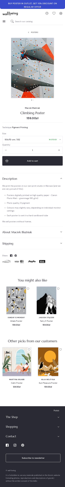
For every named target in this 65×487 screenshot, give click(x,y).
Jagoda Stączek (46, 318)
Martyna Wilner (17, 379)
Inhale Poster (16, 321)
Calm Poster (17, 383)
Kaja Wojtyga (48, 379)
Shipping (32, 243)
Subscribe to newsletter (33, 458)
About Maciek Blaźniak (32, 232)
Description (32, 179)
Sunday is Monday (16, 318)
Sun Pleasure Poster (48, 383)
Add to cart (21, 161)
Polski (56, 410)
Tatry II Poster (46, 321)
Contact (11, 436)
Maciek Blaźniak (32, 108)
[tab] (32, 178)
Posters (32, 32)
